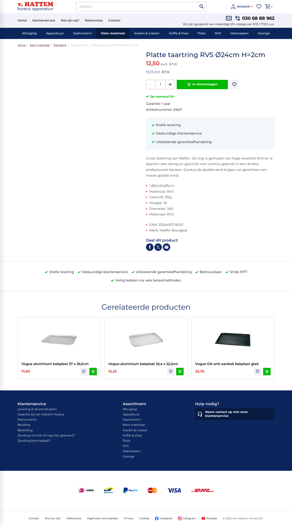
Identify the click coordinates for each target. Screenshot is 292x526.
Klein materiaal (113, 33)
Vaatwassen (239, 33)
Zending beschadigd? (34, 440)
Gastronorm (82, 33)
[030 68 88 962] (254, 18)
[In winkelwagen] (202, 84)
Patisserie (60, 45)
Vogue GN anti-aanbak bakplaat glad (226, 364)
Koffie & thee (178, 33)
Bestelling (25, 430)
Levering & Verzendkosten (37, 409)
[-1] (150, 84)
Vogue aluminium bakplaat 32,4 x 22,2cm (143, 364)
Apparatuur (55, 33)
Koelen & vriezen (146, 33)
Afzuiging (29, 33)
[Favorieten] (259, 6)
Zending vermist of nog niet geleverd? (46, 435)
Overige (264, 33)
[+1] (170, 84)
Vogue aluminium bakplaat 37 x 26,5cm (55, 364)
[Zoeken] (132, 6)
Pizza (202, 33)
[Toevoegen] (234, 84)
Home (22, 45)
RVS (218, 33)
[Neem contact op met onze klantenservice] (234, 414)
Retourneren (27, 419)
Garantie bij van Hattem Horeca (41, 414)
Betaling (24, 425)
